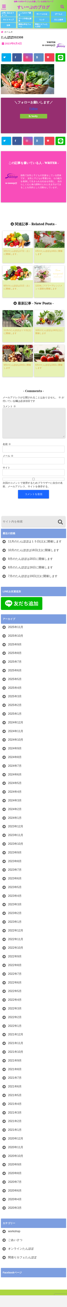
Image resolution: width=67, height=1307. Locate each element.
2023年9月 (15, 852)
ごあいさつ (15, 1239)
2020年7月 (15, 1181)
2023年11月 (15, 835)
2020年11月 (15, 1147)
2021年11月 (15, 1043)
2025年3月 (15, 696)
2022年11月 (15, 939)
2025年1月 (15, 713)
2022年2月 (15, 1017)
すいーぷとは (41, 14)
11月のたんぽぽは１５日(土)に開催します (35, 541)
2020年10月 (15, 1155)
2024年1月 (15, 817)
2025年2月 (15, 705)
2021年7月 (15, 1077)
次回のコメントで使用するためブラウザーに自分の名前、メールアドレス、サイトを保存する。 (33, 484)
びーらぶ (58, 14)
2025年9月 (15, 644)
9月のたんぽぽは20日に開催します (30, 558)
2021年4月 (15, 1103)
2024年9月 (15, 748)
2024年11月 (15, 731)
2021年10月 (15, 1051)
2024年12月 (15, 722)
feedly (33, 116)
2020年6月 (15, 1190)
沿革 (8, 25)
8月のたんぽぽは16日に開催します (30, 567)
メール (8, 455)
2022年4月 (15, 999)
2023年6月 (15, 878)
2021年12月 (15, 1034)
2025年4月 (15, 687)
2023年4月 (15, 895)
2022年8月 (15, 965)
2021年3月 (15, 1112)
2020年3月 (15, 1207)
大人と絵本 (58, 20)
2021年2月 (15, 1121)
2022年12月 (15, 930)
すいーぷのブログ (33, 7)
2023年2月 (15, 913)
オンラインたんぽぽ (21, 1248)
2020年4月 (15, 1199)
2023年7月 (15, 869)
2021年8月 (15, 1069)
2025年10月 (15, 635)
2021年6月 (15, 1086)
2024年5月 (15, 783)
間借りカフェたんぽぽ (41, 25)
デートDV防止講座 (25, 20)
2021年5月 (15, 1095)
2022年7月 (15, 973)
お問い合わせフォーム (8, 14)
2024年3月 (15, 800)
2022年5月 (15, 991)
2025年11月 (15, 627)
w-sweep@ (48, 45)
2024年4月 (15, 791)
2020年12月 (15, 1138)
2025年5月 (15, 679)
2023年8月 (15, 861)
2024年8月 (15, 757)
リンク (41, 20)
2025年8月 (15, 652)
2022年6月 (15, 982)
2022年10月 (15, 947)
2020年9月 (15, 1164)
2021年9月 (15, 1060)
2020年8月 (15, 1173)
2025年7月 (15, 661)
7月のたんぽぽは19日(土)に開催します (33, 576)
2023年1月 (15, 921)
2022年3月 (15, 1008)
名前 (7, 444)
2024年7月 (15, 765)
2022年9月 (15, 956)
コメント (9, 406)
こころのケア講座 (24, 14)
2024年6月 (15, 774)
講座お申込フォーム (24, 25)
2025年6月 (15, 670)
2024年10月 (15, 739)
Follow (33, 108)
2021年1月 (15, 1129)
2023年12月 (15, 826)
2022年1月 (15, 1025)
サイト (6, 467)
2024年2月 (15, 809)
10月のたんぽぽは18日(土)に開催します (33, 550)
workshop (14, 1231)
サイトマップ (8, 20)
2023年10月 (15, 843)
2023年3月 (15, 904)
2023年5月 (15, 887)
